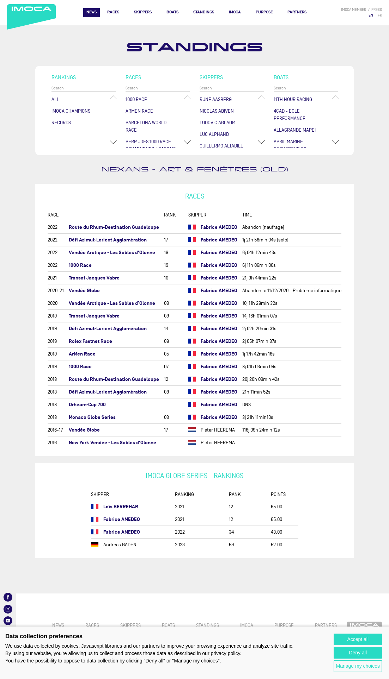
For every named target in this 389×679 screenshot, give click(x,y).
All (55, 99)
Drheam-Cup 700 (87, 405)
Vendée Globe (84, 291)
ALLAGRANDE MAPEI (295, 130)
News (91, 12)
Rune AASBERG (216, 99)
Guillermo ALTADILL (221, 146)
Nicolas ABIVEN (217, 111)
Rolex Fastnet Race (90, 341)
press (376, 9)
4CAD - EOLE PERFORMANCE (289, 114)
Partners (296, 12)
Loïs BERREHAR (120, 507)
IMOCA (235, 12)
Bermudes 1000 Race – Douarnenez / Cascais (151, 145)
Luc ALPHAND (214, 134)
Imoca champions (70, 111)
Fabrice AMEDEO (219, 227)
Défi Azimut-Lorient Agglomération (108, 240)
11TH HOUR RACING (293, 99)
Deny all (358, 652)
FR (380, 15)
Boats (172, 12)
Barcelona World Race (146, 126)
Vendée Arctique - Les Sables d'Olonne (112, 253)
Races (113, 12)
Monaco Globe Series (92, 417)
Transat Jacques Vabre (94, 278)
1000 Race (136, 99)
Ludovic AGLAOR (217, 122)
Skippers (143, 12)
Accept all (358, 639)
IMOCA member (353, 9)
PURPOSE (264, 12)
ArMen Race (139, 111)
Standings (203, 12)
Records (61, 122)
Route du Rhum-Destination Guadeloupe (114, 227)
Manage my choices (358, 666)
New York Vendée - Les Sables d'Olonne (112, 443)
